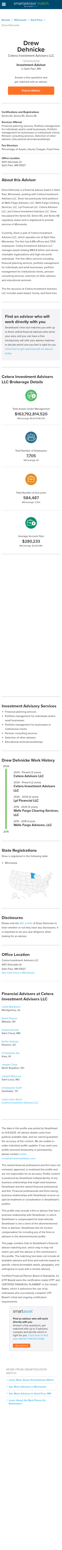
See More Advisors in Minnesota (27, 1386)
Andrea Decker (10, 1030)
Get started (21, 1345)
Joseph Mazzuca (11, 1076)
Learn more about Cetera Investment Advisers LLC (20, 1101)
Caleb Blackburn (11, 1006)
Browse (6, 20)
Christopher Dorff (11, 1087)
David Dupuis (9, 1018)
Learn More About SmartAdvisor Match (31, 1380)
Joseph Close (9, 1064)
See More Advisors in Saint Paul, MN (30, 1393)
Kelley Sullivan (10, 1041)
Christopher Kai (11, 1053)
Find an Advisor (31, 90)
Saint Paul (36, 20)
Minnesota (20, 20)
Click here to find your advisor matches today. (30, 1337)
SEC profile (26, 923)
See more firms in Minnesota (18, 972)
